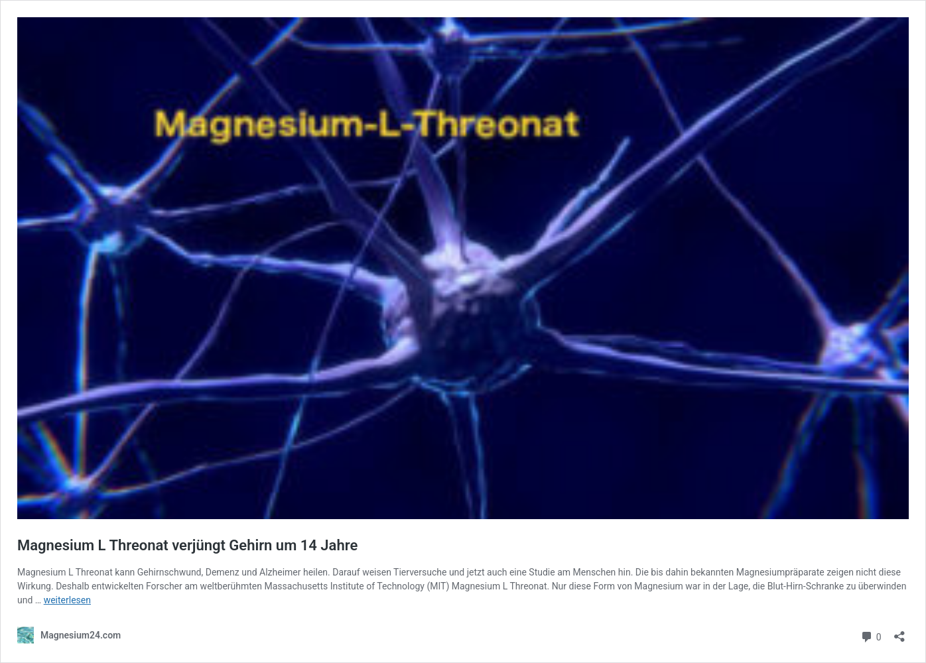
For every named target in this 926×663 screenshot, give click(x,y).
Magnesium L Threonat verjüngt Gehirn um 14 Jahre (187, 545)
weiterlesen (67, 600)
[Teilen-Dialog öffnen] (899, 632)
